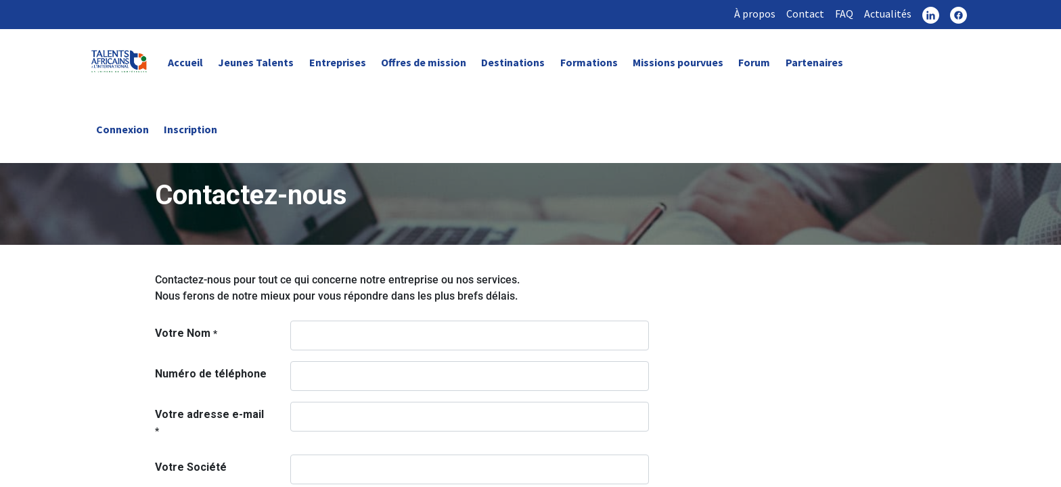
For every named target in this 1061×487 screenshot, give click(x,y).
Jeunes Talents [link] (256, 62)
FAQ (844, 13)
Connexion (122, 129)
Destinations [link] (513, 62)
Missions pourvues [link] (678, 62)
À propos (754, 13)
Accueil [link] (185, 62)
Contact (805, 13)
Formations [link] (589, 62)
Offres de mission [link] (423, 62)
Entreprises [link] (337, 62)
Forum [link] (754, 62)
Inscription (190, 129)
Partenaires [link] (814, 62)
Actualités (887, 13)
